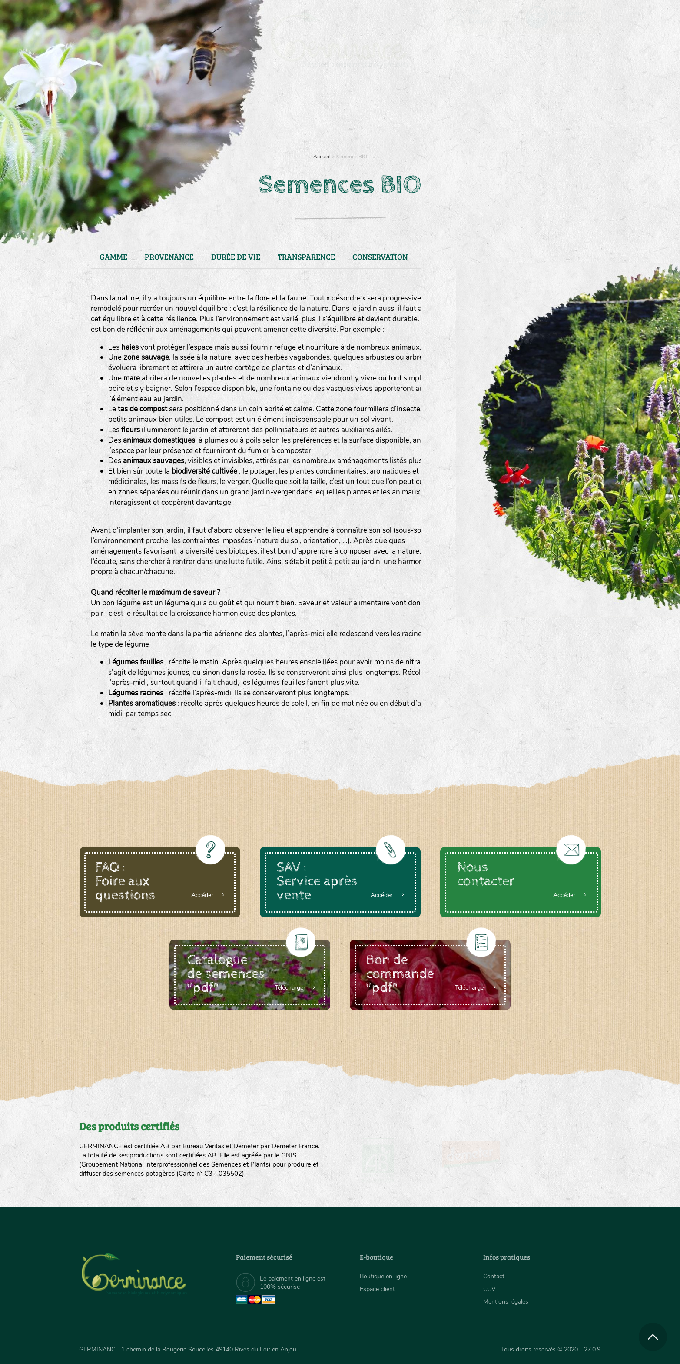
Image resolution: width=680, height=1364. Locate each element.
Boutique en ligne (523, 113)
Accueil (322, 156)
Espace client (377, 1289)
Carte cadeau (312, 113)
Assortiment (405, 113)
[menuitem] (560, 17)
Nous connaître (230, 113)
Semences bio (149, 113)
